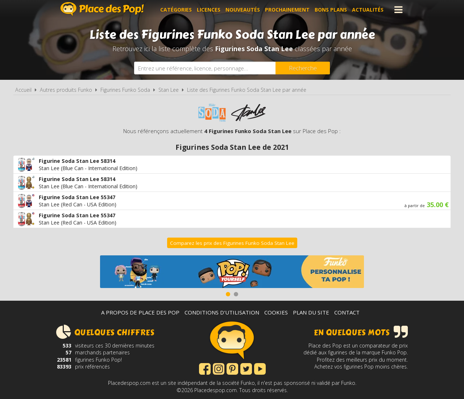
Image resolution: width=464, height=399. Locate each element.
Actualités (368, 9)
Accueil (23, 89)
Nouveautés (242, 9)
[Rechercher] (303, 68)
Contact (347, 312)
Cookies (276, 312)
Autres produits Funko (66, 89)
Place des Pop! (102, 8)
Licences (208, 9)
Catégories (176, 9)
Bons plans (331, 9)
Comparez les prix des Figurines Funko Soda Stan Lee (232, 243)
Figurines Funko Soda (125, 89)
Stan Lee (168, 89)
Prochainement (287, 9)
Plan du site (311, 312)
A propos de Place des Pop (140, 312)
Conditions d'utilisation (222, 312)
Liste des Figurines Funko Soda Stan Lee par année (246, 89)
